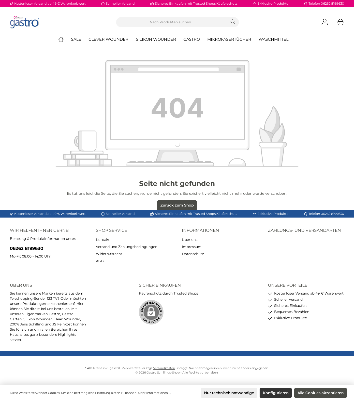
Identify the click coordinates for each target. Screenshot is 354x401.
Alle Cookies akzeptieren (320, 392)
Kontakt (103, 239)
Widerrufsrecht (109, 254)
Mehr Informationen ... (154, 393)
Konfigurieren (276, 392)
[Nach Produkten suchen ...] (172, 22)
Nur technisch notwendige (229, 392)
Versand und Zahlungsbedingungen (126, 247)
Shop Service (111, 230)
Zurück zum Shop (177, 205)
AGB (100, 261)
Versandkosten (164, 368)
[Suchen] (233, 22)
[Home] (64, 39)
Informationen (200, 230)
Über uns (189, 239)
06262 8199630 (26, 248)
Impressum (192, 247)
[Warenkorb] (339, 22)
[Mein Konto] (324, 22)
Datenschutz (193, 254)
